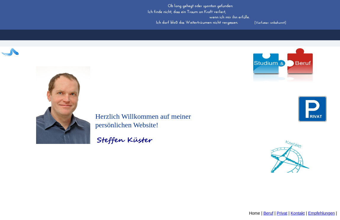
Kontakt (297, 213)
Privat (282, 213)
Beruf (268, 213)
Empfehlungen (321, 213)
